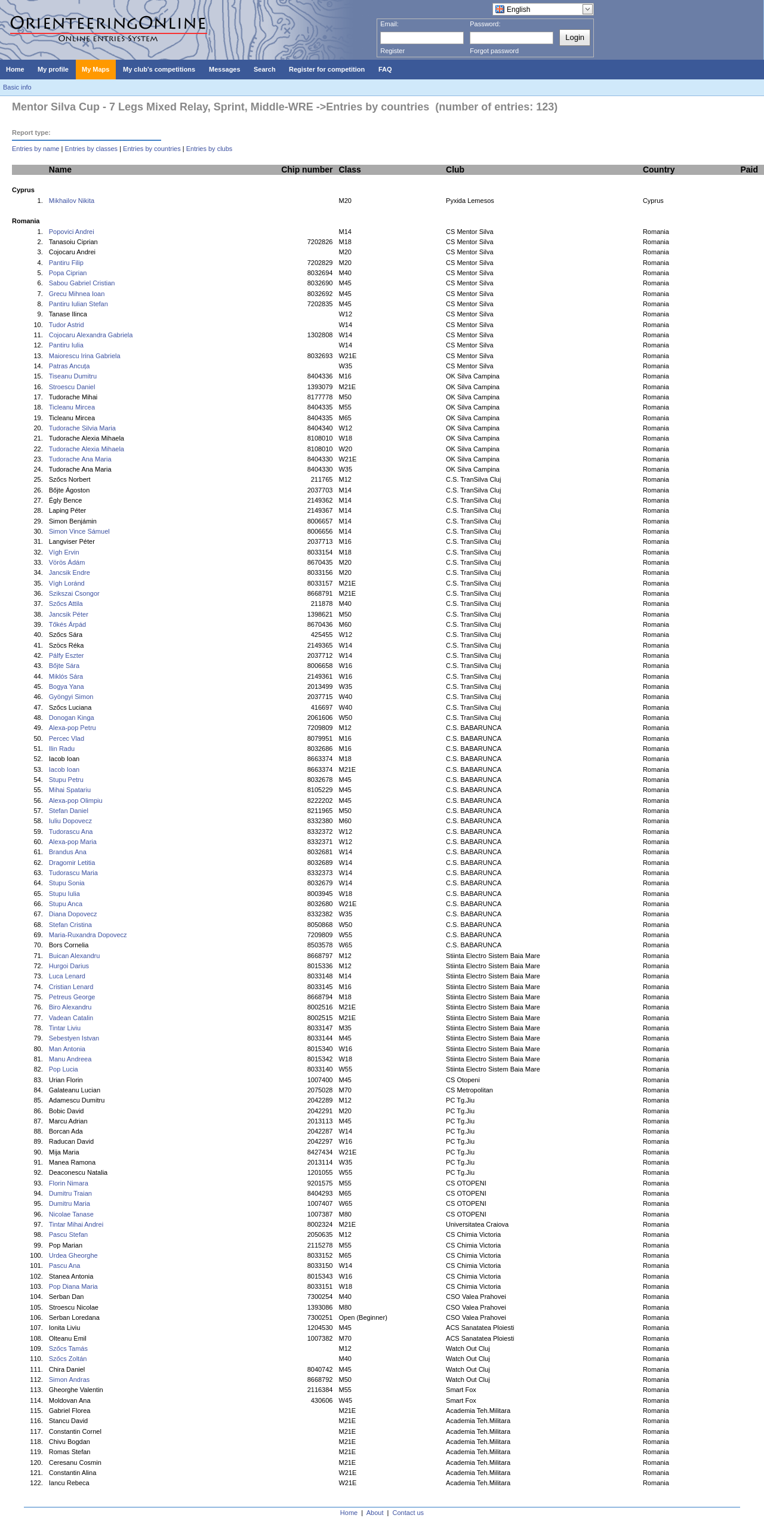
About (375, 1512)
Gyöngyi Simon (71, 696)
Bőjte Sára (64, 665)
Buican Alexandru (74, 955)
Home (349, 1512)
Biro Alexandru (70, 1007)
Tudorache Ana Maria (80, 459)
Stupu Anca (65, 903)
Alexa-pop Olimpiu (76, 800)
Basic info (17, 87)
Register (392, 50)
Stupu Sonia (67, 882)
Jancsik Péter (68, 614)
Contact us (408, 1512)
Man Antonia (67, 1048)
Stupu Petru (66, 779)
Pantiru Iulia (66, 345)
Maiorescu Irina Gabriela (85, 355)
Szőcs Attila (66, 603)
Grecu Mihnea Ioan (77, 293)
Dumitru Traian (70, 1193)
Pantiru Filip (66, 262)
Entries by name (35, 148)
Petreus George (72, 996)
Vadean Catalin (71, 1017)
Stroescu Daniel (72, 386)
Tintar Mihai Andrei (76, 1224)
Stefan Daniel (68, 810)
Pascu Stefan (68, 1234)
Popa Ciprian (68, 272)
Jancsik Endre (69, 572)
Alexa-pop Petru (72, 727)
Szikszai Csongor (74, 593)
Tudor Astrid (66, 324)
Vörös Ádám (67, 562)
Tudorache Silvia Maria (82, 428)
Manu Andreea (70, 1059)
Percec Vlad (66, 738)
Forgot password (494, 50)
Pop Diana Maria (73, 1286)
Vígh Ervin (64, 552)
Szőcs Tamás (68, 1348)
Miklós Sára (66, 676)
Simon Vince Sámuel (79, 531)
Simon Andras (69, 1379)
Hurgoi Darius (69, 965)
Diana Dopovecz (73, 913)
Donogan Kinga (71, 717)
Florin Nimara (68, 1183)
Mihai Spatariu (70, 789)
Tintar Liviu (65, 1027)
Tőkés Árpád (67, 624)
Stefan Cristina (70, 924)
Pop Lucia (63, 1069)
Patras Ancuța (69, 366)
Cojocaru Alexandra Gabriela (91, 334)
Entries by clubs (209, 148)
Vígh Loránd (67, 583)
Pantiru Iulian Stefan (78, 303)
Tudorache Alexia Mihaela (86, 448)
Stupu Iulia (64, 893)
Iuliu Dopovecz (70, 820)
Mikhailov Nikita (71, 200)
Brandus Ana (68, 851)
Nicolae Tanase (71, 1214)
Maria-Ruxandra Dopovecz (88, 934)
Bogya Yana (66, 686)
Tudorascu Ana (71, 831)
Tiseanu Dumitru (73, 376)
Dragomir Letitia (72, 862)
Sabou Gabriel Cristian (82, 283)
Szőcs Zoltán (68, 1358)
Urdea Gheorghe (73, 1255)
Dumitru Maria (69, 1203)
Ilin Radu (62, 748)
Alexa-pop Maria (73, 841)
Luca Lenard (67, 976)
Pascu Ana (65, 1265)
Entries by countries (152, 148)
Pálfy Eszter (66, 655)
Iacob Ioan (64, 769)
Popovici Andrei (71, 231)
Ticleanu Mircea (72, 407)
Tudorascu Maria (73, 872)
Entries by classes (91, 148)
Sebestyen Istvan (74, 1038)
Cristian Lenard (71, 986)
